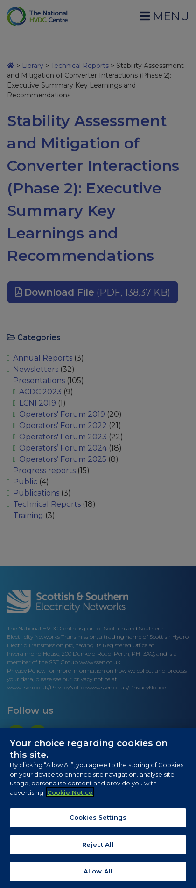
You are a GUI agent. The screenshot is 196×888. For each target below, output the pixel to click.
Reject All (97, 846)
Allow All (98, 873)
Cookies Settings (98, 819)
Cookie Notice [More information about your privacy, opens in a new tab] (70, 794)
